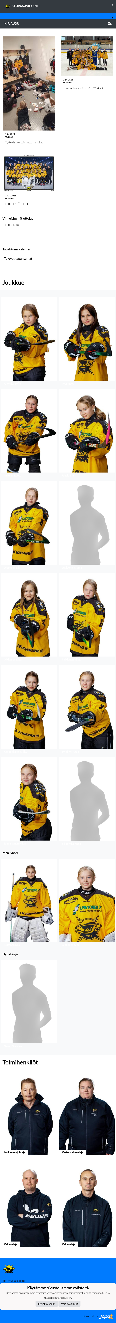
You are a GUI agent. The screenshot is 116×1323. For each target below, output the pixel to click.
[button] (29, 342)
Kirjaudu (58, 23)
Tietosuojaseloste (13, 1280)
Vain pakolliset (69, 1303)
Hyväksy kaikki (46, 1303)
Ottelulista (11, 237)
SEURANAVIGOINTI (60, 5)
